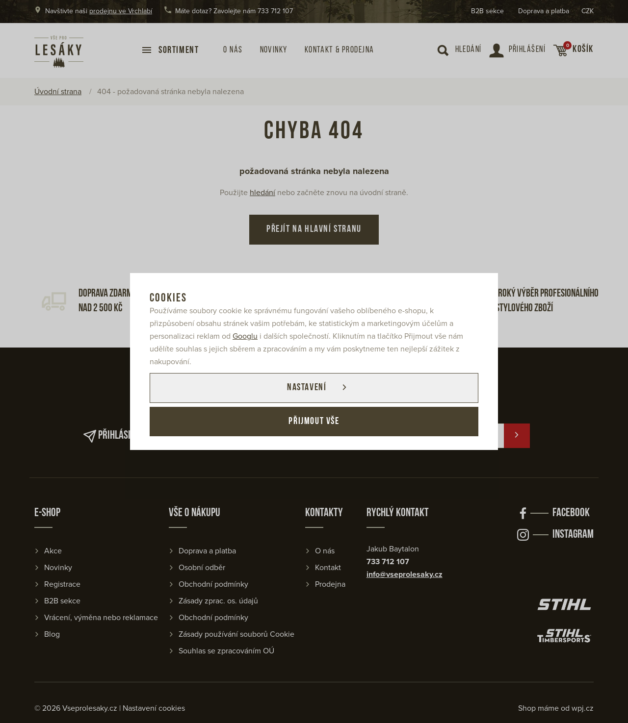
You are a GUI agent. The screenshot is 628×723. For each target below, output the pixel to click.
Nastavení (305, 388)
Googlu (245, 336)
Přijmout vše (313, 422)
